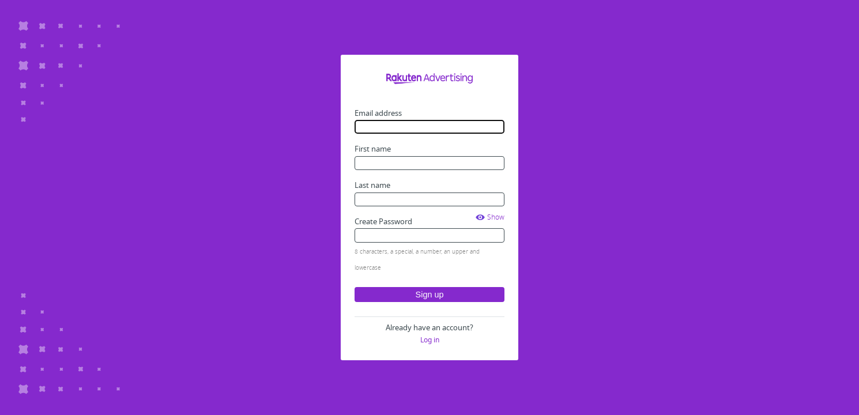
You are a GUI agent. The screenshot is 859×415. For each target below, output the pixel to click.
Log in (429, 340)
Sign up (430, 294)
